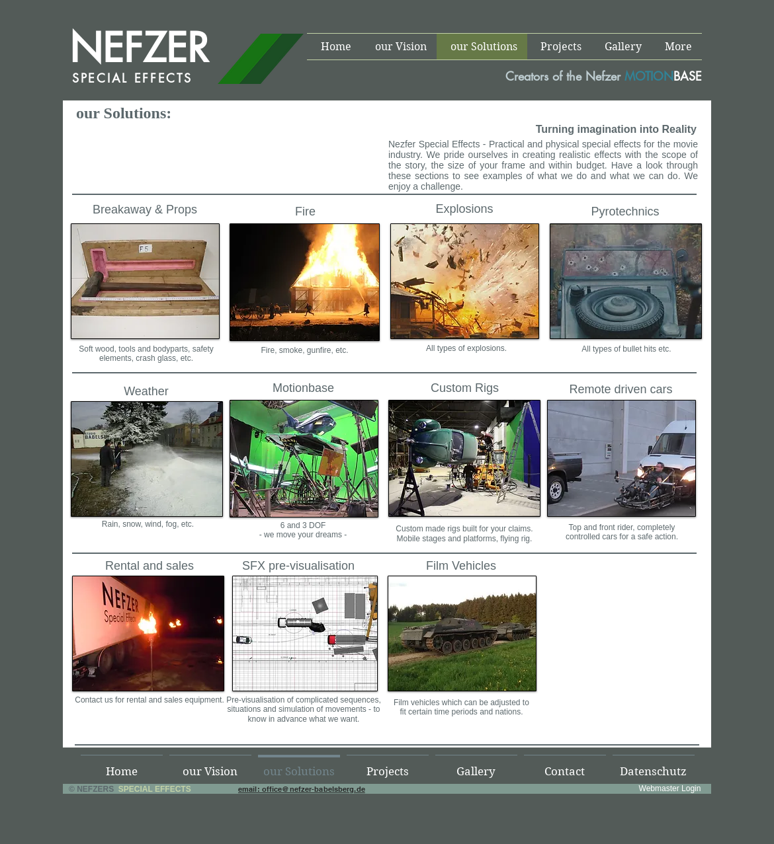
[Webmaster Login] (669, 788)
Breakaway (122, 209)
